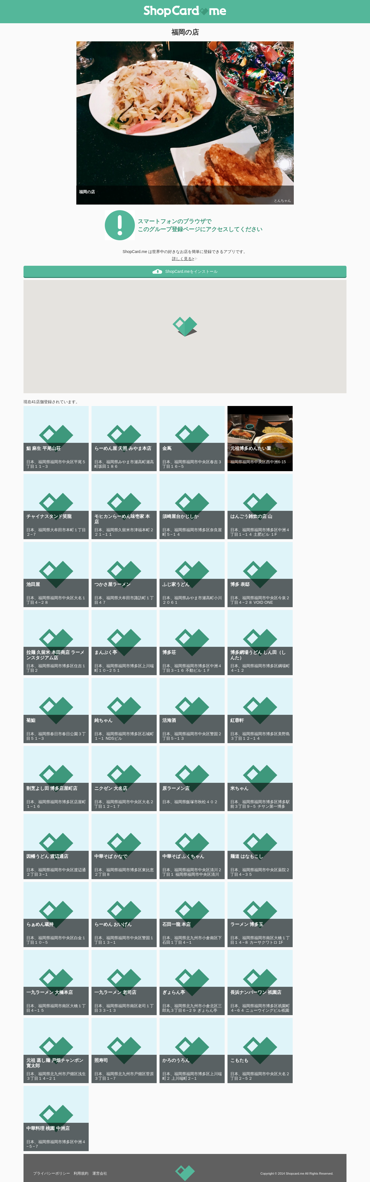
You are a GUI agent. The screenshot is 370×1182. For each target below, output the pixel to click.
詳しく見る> (185, 258)
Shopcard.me (295, 1173)
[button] (185, 327)
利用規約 (81, 1173)
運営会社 (99, 1173)
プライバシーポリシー (51, 1173)
